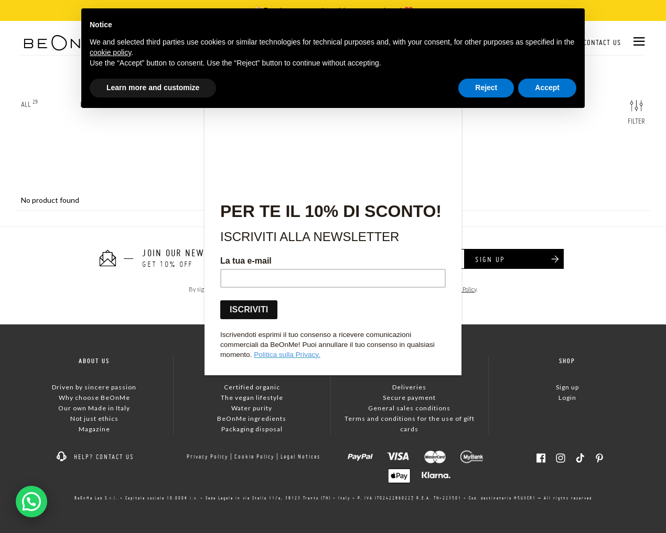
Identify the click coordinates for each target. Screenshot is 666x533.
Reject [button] (486, 87)
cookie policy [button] (110, 52)
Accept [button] (547, 87)
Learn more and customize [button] (152, 87)
